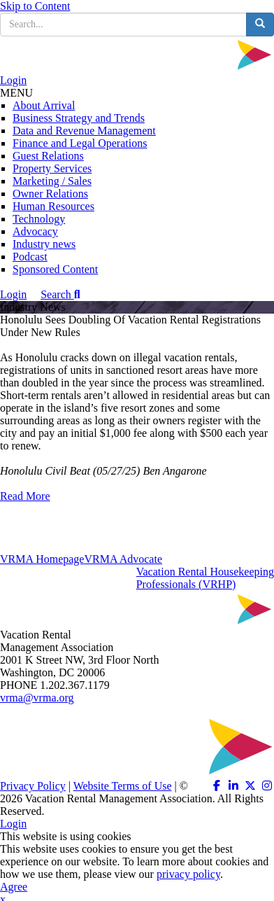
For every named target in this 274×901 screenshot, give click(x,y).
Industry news (44, 244)
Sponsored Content (55, 269)
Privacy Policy (33, 786)
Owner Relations (50, 194)
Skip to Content (35, 6)
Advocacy (35, 231)
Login (13, 80)
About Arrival (44, 105)
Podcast (30, 257)
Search (60, 294)
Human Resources (53, 206)
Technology (39, 219)
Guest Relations (48, 156)
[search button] (260, 24)
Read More (25, 496)
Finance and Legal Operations (80, 143)
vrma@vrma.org (37, 698)
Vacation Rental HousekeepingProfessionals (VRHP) (205, 578)
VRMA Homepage (42, 559)
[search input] (123, 24)
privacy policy (188, 874)
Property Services (52, 168)
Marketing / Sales (52, 181)
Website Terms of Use (122, 786)
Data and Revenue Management (84, 131)
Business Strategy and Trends (79, 118)
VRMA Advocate (123, 559)
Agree (13, 887)
